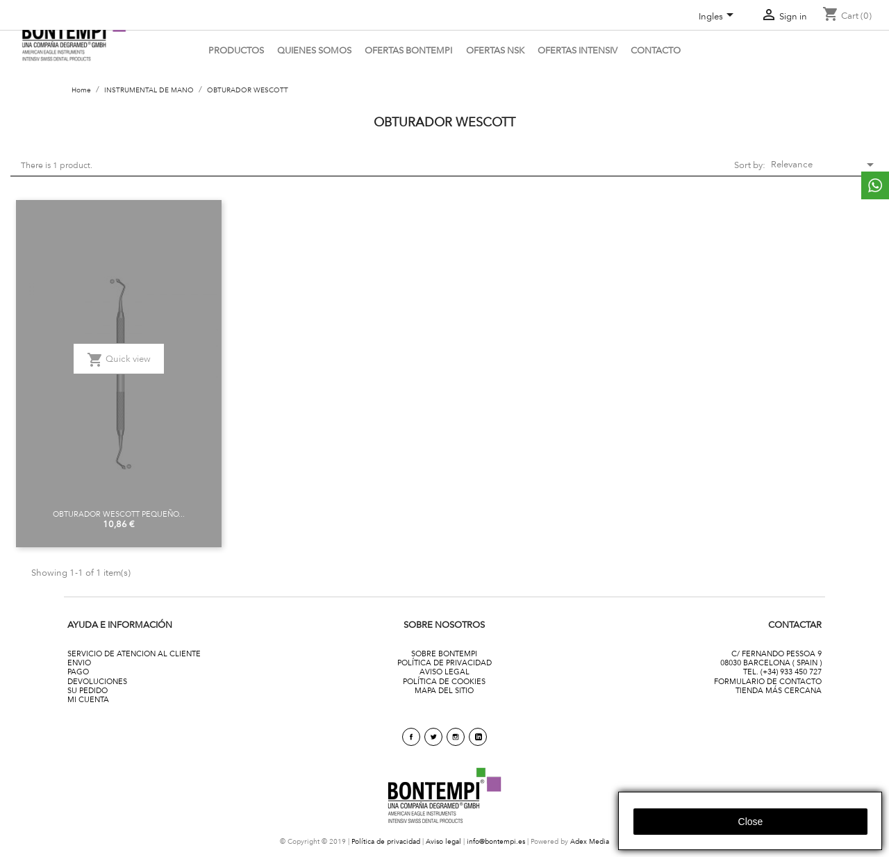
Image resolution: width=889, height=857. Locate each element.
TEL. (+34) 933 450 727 (782, 671)
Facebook (411, 737)
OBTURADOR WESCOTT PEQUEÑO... (119, 514)
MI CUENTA (88, 699)
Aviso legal (443, 841)
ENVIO (79, 662)
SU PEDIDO (87, 690)
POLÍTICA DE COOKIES (444, 681)
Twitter (433, 737)
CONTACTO (656, 50)
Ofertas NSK (495, 50)
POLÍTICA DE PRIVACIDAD (444, 662)
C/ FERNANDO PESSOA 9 (776, 653)
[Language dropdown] (718, 17)
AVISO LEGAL (444, 671)
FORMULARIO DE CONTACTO (768, 681)
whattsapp (875, 185)
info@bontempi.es (496, 841)
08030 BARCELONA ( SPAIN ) (771, 662)
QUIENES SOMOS (314, 50)
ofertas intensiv (577, 50)
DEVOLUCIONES (97, 681)
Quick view (119, 359)
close (750, 821)
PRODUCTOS (236, 50)
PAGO (78, 671)
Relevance (819, 164)
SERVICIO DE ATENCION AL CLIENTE (134, 653)
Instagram (455, 737)
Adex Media (589, 841)
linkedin (478, 737)
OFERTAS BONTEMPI (408, 50)
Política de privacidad (385, 841)
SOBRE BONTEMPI (444, 653)
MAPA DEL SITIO (444, 690)
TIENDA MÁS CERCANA (779, 690)
